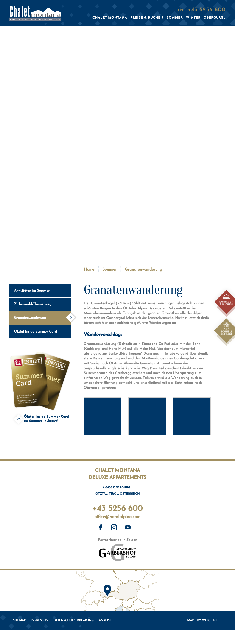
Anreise (105, 620)
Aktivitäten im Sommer (42, 290)
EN (180, 10)
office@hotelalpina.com (117, 517)
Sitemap (19, 620)
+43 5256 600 (117, 508)
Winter (193, 17)
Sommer (109, 270)
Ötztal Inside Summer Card (42, 331)
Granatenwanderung (42, 317)
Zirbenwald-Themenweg (42, 303)
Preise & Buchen (146, 17)
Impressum (39, 620)
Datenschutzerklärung (73, 620)
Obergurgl (215, 17)
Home (89, 270)
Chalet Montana (109, 17)
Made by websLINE (202, 620)
